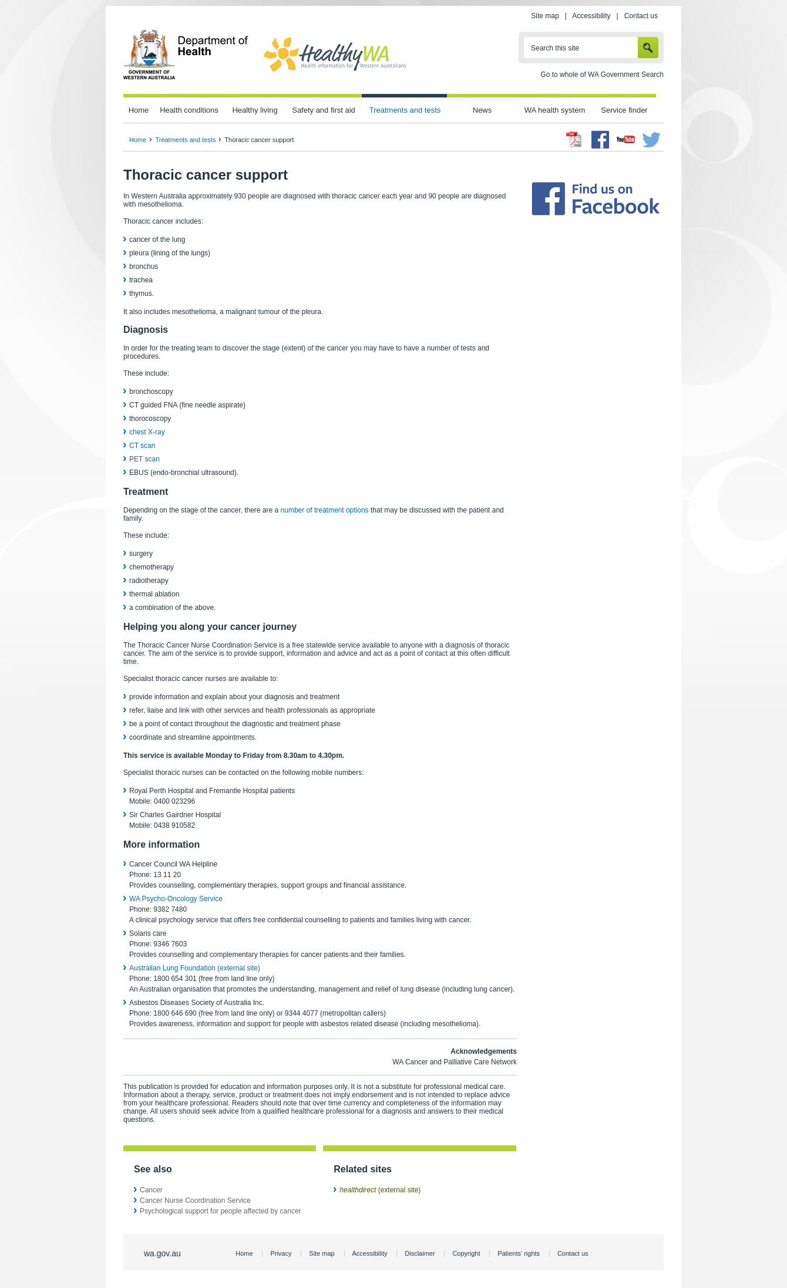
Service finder (624, 110)
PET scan (144, 459)
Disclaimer (420, 1253)
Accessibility (591, 16)
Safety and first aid (323, 110)
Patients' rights (518, 1253)
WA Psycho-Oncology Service (176, 899)
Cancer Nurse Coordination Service (195, 1200)
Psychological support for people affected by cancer (220, 1211)
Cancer (151, 1190)
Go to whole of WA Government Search (602, 74)
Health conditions (189, 110)
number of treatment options (325, 510)
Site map (545, 16)
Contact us (641, 16)
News (482, 110)
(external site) (380, 1190)
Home (139, 110)
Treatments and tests (404, 110)
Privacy (280, 1253)
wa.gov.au (162, 1253)
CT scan (142, 445)
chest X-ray (147, 432)
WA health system (554, 110)
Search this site (555, 48)
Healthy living (254, 110)
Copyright (466, 1253)
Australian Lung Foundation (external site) (194, 968)
